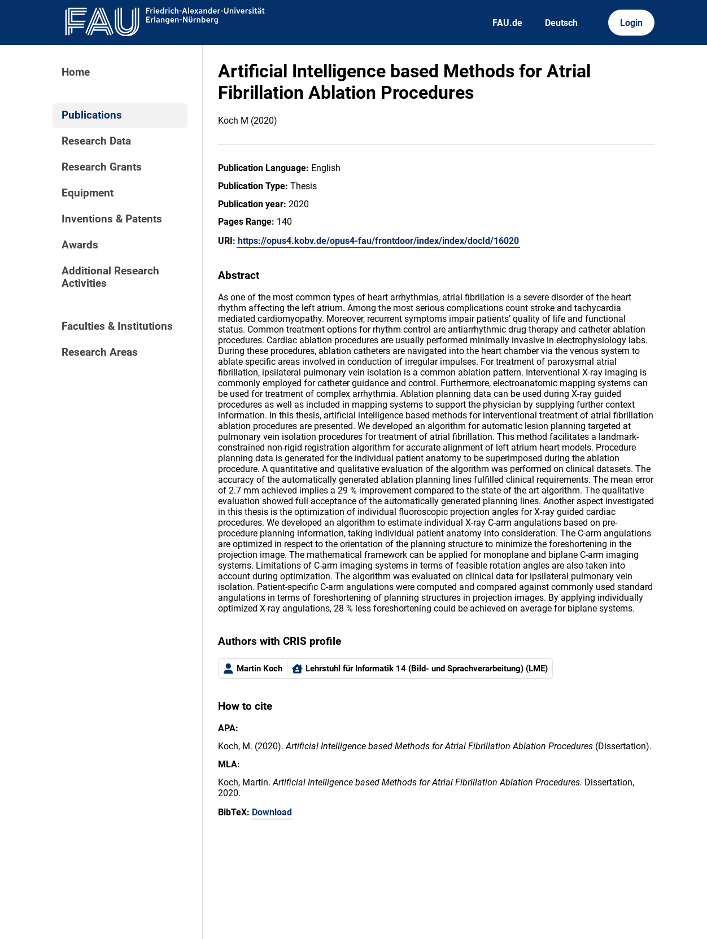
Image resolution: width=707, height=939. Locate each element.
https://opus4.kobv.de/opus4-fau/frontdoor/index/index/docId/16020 (378, 240)
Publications (92, 115)
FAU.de (507, 23)
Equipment (88, 193)
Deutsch (561, 23)
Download (272, 812)
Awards (80, 245)
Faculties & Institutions (117, 326)
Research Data (96, 141)
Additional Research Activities (110, 277)
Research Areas (100, 352)
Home (76, 72)
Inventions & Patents (112, 219)
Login (631, 23)
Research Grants (102, 167)
